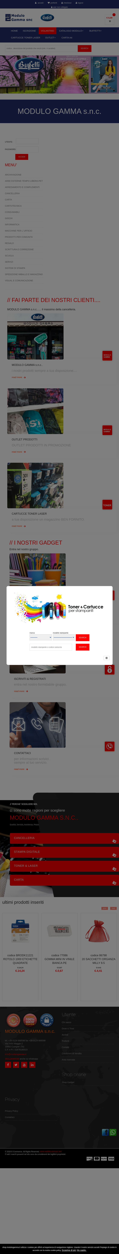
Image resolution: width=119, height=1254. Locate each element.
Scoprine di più (69, 1250)
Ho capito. (81, 1250)
